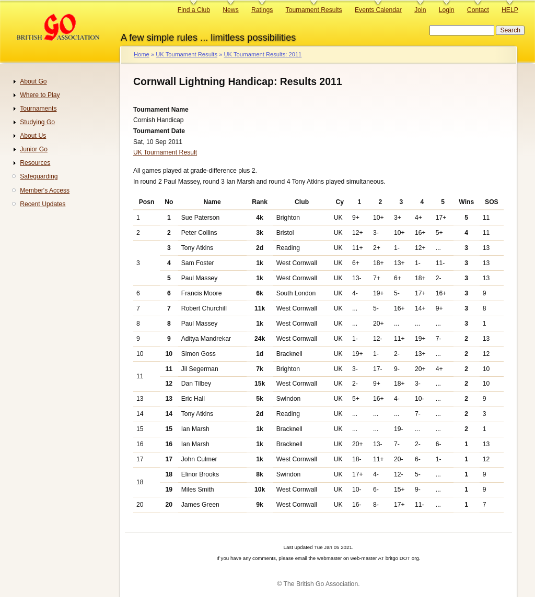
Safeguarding (38, 176)
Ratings (262, 10)
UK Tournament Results (186, 54)
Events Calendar (378, 10)
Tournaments (38, 108)
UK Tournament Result (165, 152)
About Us (33, 135)
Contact (478, 10)
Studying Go (37, 122)
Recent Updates (42, 204)
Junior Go (34, 149)
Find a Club (194, 10)
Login (447, 10)
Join (420, 10)
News (230, 10)
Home (141, 54)
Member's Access (44, 190)
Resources (35, 162)
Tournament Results (314, 10)
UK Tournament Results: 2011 (262, 54)
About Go (33, 81)
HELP (510, 10)
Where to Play (40, 95)
